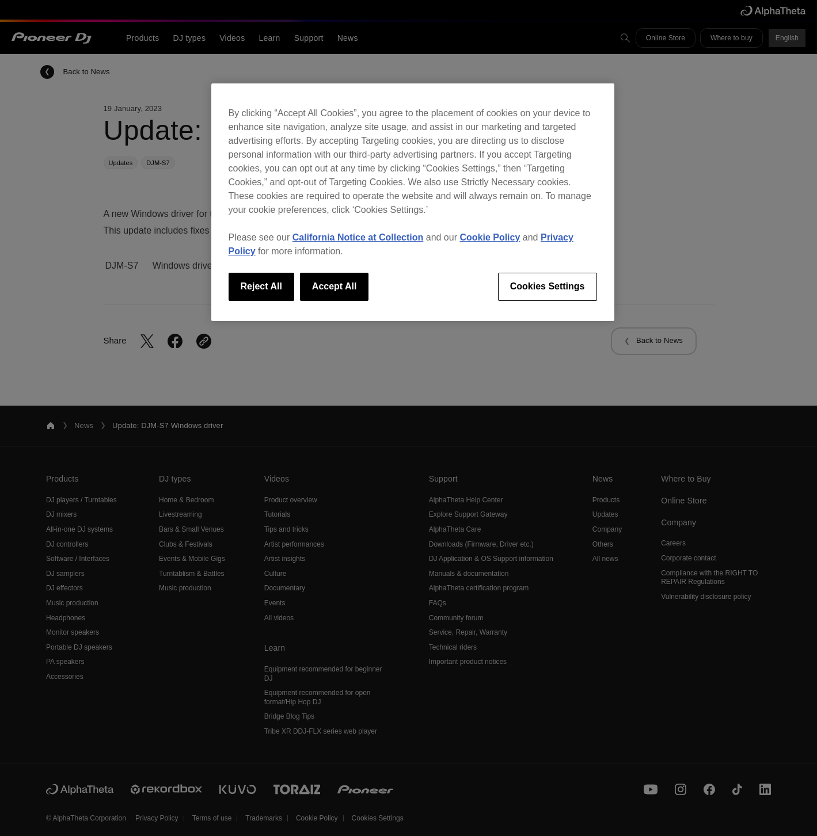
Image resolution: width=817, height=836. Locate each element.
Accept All (334, 286)
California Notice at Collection (358, 237)
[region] (412, 201)
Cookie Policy (489, 237)
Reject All (261, 286)
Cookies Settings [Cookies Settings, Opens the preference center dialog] (547, 286)
